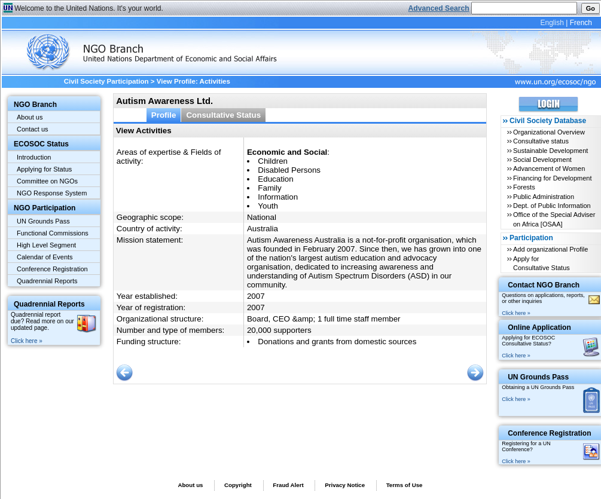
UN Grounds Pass (43, 221)
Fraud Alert (288, 485)
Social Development (542, 159)
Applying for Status (44, 169)
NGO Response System (52, 193)
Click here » (26, 341)
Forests (524, 187)
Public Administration (543, 196)
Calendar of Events (45, 257)
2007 (256, 296)
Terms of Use (404, 485)
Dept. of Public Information (552, 205)
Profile (163, 115)
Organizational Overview (549, 132)
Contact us (32, 129)
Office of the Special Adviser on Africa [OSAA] (554, 219)
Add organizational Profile (550, 249)
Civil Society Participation (106, 81)
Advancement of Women (549, 168)
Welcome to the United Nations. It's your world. (88, 8)
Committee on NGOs (47, 181)
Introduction (34, 157)
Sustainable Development (550, 150)
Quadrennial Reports (47, 280)
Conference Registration (52, 269)
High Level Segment (46, 245)
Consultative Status (223, 115)
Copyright (238, 485)
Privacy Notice (345, 485)
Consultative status (541, 141)
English (551, 23)
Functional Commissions (53, 233)
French (581, 23)
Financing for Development (552, 178)
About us (29, 117)
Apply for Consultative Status (541, 263)
